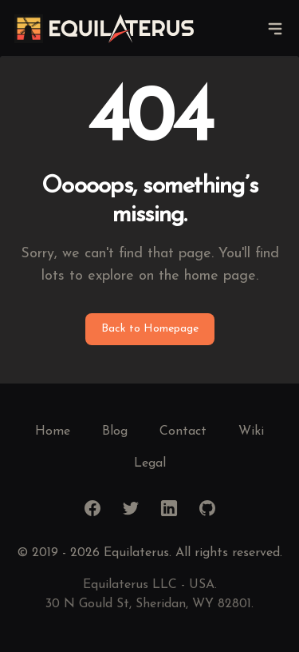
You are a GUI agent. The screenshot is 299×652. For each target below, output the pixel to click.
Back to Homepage (150, 329)
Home (52, 431)
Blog (115, 431)
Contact (183, 431)
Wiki (251, 431)
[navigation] (275, 28)
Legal (150, 463)
